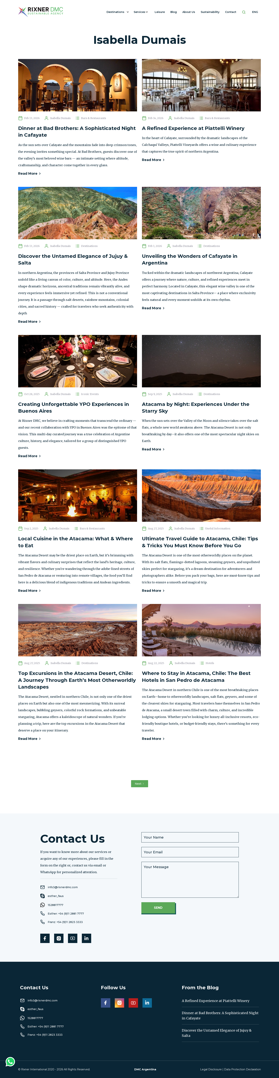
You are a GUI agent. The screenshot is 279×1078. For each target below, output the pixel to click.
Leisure (160, 12)
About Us (188, 12)
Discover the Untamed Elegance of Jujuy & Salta (73, 259)
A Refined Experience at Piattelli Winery (193, 128)
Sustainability (210, 12)
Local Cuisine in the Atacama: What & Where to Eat (75, 542)
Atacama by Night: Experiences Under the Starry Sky (195, 407)
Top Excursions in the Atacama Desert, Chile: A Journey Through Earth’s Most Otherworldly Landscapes (77, 680)
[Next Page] (139, 783)
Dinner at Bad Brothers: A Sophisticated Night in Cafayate (77, 131)
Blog (173, 12)
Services (139, 12)
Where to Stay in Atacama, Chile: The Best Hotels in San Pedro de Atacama (196, 676)
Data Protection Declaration (242, 1069)
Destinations (115, 12)
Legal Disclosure (211, 1069)
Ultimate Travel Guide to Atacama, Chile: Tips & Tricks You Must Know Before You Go (200, 542)
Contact (230, 12)
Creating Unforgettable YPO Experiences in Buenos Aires (73, 407)
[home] (40, 12)
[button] (117, 12)
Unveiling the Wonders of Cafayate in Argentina (189, 259)
